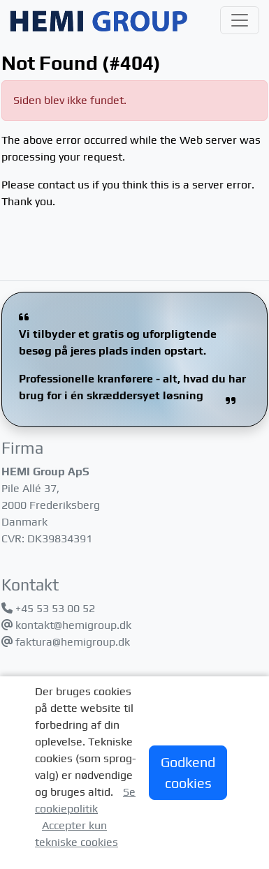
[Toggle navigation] (239, 20)
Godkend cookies (188, 772)
